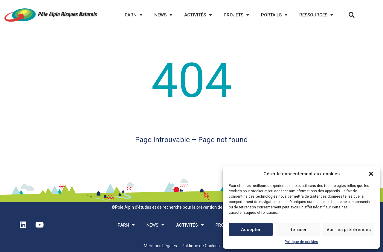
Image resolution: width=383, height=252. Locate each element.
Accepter (251, 229)
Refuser (298, 229)
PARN (133, 15)
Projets (236, 15)
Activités (198, 15)
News (163, 15)
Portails (274, 15)
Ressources (316, 15)
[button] (371, 174)
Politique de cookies (301, 242)
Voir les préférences (348, 229)
